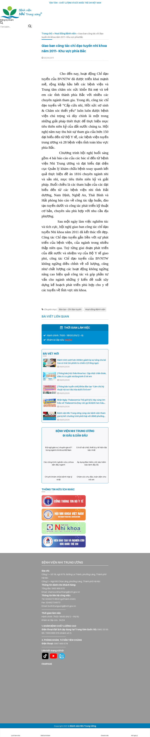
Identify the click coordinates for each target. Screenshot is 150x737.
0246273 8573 (53, 602)
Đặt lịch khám (45, 732)
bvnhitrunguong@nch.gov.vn (62, 606)
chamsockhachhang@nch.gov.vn (64, 592)
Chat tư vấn (105, 732)
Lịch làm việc (15, 732)
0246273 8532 (52, 599)
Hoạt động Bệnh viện (65, 33)
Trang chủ (47, 33)
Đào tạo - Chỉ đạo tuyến (70, 309)
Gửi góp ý (134, 732)
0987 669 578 (61, 643)
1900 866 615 (58, 588)
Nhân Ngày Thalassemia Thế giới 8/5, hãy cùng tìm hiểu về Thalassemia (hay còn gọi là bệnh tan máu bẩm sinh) (81, 403)
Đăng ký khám (7, 19)
